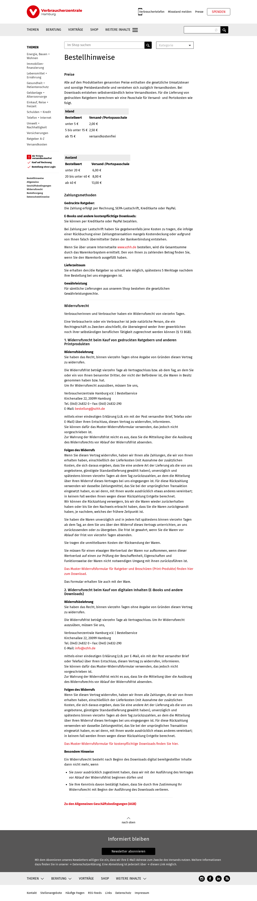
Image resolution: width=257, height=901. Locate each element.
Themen (33, 30)
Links (108, 893)
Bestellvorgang (35, 193)
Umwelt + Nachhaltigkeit (37, 125)
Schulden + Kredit (39, 112)
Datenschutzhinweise (38, 196)
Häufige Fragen (74, 893)
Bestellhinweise (35, 178)
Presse (199, 11)
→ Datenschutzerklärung (85, 864)
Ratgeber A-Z (35, 139)
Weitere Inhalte (117, 30)
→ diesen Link (156, 864)
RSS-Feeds (95, 893)
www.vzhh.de (126, 247)
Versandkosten (37, 144)
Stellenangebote (51, 893)
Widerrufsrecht (35, 189)
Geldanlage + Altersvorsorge (37, 95)
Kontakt (32, 893)
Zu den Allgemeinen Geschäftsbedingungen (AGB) (100, 804)
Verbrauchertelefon (151, 11)
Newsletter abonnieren (128, 851)
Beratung (53, 30)
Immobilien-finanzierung (35, 66)
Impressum (142, 893)
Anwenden (224, 29)
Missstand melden (180, 11)
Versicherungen (37, 133)
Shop (94, 30)
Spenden (218, 12)
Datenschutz (123, 893)
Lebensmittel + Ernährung (37, 75)
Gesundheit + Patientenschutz (38, 85)
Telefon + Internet (39, 118)
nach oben (128, 820)
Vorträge (75, 30)
